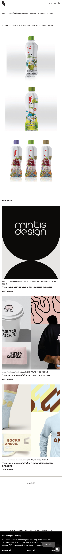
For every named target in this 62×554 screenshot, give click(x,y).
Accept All (6, 550)
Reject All (31, 550)
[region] (31, 542)
